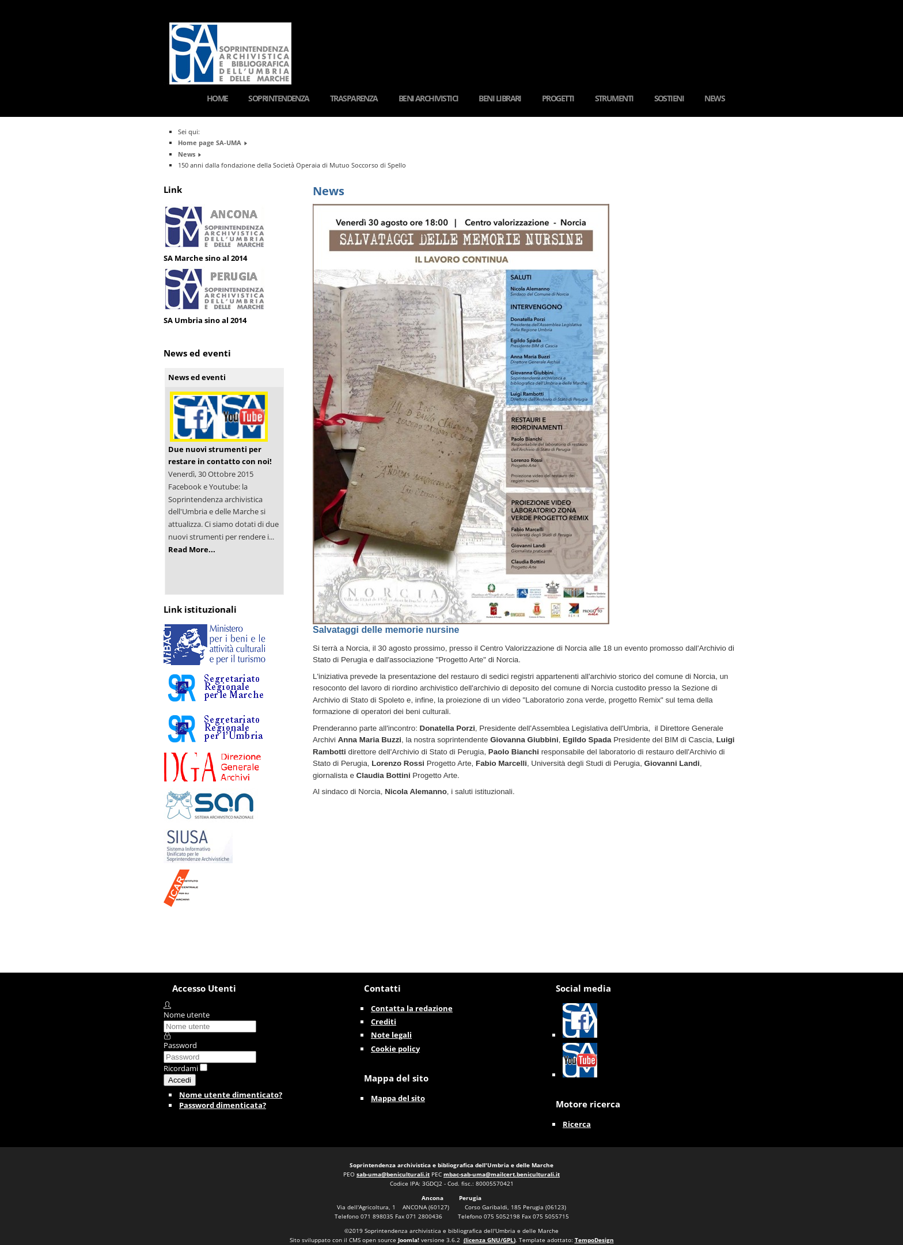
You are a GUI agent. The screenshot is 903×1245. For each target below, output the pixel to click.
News (714, 98)
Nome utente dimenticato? (230, 1095)
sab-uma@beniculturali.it (393, 1174)
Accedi (179, 1080)
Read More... (191, 549)
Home (217, 98)
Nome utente (187, 1014)
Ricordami (181, 1068)
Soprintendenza (278, 98)
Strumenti (614, 98)
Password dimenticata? (222, 1105)
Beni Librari (500, 98)
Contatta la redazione (412, 1008)
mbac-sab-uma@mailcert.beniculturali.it (501, 1174)
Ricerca (577, 1124)
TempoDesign (594, 1240)
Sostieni (669, 98)
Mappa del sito (398, 1098)
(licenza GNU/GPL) (489, 1240)
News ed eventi (197, 377)
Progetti (558, 98)
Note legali (391, 1035)
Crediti (383, 1021)
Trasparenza (354, 98)
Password (180, 1045)
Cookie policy (395, 1048)
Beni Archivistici (428, 98)
